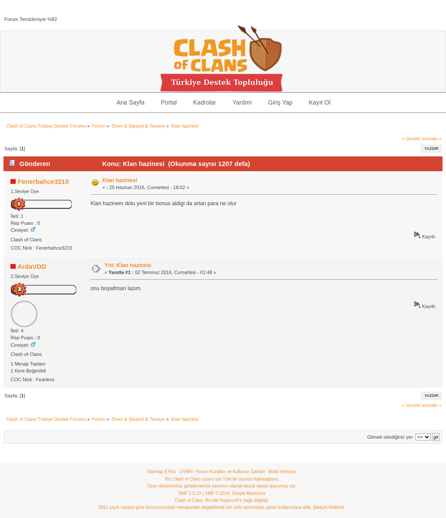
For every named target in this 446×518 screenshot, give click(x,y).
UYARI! (186, 471)
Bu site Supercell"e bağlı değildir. (237, 500)
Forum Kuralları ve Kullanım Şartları (230, 471)
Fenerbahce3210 (43, 181)
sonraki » (432, 138)
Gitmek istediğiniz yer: (390, 437)
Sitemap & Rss (161, 471)
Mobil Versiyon (282, 471)
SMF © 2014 (217, 493)
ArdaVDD (31, 266)
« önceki (411, 138)
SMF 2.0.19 (190, 493)
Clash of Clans (189, 500)
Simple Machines (248, 493)
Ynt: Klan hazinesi (128, 265)
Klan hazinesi (119, 180)
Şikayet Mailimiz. (329, 507)
